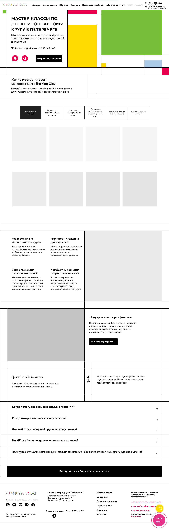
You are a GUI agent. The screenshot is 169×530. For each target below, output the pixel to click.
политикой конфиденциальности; (146, 506)
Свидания (102, 496)
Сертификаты (104, 505)
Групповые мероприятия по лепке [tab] (74, 112)
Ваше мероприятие (107, 501)
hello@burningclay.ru (16, 516)
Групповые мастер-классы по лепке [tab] (52, 112)
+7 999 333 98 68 (155, 3)
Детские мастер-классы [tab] (138, 112)
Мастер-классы (105, 492)
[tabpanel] (84, 175)
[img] (15, 5)
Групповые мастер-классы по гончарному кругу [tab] (95, 112)
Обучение (102, 510)
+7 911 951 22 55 (75, 510)
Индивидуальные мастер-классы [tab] (117, 112)
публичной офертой (140, 510)
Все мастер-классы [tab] (30, 112)
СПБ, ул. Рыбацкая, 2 (157, 6)
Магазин (101, 514)
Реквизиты (136, 516)
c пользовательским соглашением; (147, 501)
